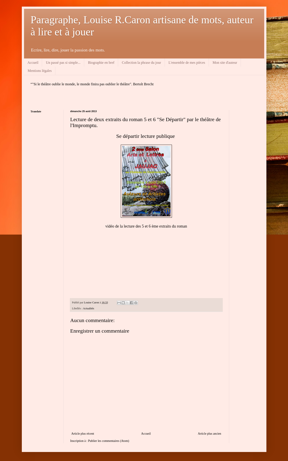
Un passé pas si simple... (63, 62)
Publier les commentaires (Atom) (108, 441)
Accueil (33, 62)
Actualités (88, 308)
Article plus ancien (209, 433)
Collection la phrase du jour (141, 62)
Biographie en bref (101, 62)
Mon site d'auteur (225, 62)
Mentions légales (40, 71)
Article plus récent (82, 433)
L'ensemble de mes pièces (187, 62)
